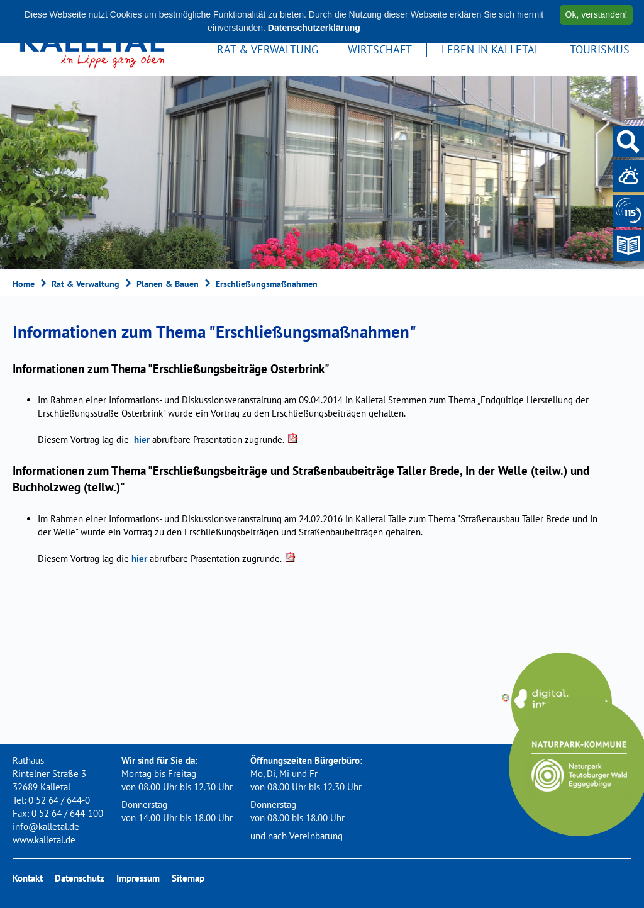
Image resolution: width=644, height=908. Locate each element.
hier (142, 440)
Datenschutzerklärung (314, 28)
